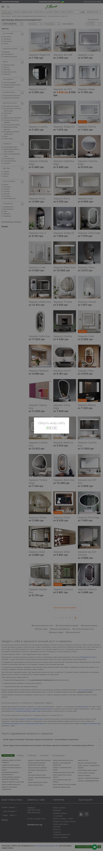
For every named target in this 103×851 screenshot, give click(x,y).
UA (49, 428)
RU (55, 428)
